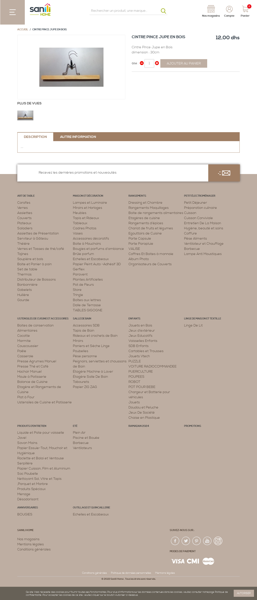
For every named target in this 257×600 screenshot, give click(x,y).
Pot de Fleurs (83, 284)
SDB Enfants (138, 346)
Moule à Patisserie (31, 377)
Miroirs (78, 341)
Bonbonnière (27, 284)
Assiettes (24, 213)
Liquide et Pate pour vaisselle (40, 432)
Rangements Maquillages (148, 208)
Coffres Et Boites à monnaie (150, 254)
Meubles (79, 213)
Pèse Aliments (195, 238)
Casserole (25, 356)
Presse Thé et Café (33, 366)
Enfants (134, 318)
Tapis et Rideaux (86, 218)
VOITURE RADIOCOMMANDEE (152, 366)
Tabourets (81, 382)
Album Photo (138, 259)
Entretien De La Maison (202, 223)
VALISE (134, 249)
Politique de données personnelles (131, 573)
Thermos (24, 274)
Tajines (22, 254)
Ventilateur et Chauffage (204, 243)
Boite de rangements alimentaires (155, 213)
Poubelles (80, 351)
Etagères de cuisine (144, 218)
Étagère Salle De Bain (90, 377)
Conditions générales (34, 549)
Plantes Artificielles (88, 279)
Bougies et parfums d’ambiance (98, 249)
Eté (75, 426)
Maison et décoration (88, 196)
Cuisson (190, 213)
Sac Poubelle (27, 473)
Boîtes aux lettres (87, 300)
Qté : (135, 63)
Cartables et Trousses (146, 351)
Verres (22, 208)
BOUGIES (24, 514)
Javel (21, 438)
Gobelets (24, 290)
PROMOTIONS (192, 426)
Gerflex (79, 269)
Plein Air (79, 432)
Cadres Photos (84, 228)
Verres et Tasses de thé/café (40, 249)
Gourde (23, 300)
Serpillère (25, 463)
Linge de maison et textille (202, 318)
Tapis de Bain (83, 330)
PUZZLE (134, 361)
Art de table (26, 196)
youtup (207, 541)
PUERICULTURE (140, 371)
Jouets (134, 402)
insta (218, 541)
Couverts (24, 218)
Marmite (24, 341)
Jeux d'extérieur (141, 330)
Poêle (21, 351)
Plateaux (24, 223)
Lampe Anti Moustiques (203, 254)
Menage (23, 494)
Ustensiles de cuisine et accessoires (43, 318)
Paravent (80, 274)
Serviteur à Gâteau (32, 238)
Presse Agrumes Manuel (36, 361)
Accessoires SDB (86, 325)
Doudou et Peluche (143, 407)
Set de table (27, 269)
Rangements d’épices (145, 223)
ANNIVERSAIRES (27, 507)
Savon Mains (27, 443)
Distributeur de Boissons (36, 279)
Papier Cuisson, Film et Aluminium (43, 468)
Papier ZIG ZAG (85, 387)
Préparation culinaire (200, 208)
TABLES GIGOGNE (87, 310)
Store (77, 290)
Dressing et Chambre (145, 202)
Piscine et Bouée (86, 438)
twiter (186, 541)
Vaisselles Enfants (142, 341)
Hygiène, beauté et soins (203, 228)
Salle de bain (82, 318)
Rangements (137, 196)
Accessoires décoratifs (91, 238)
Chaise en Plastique (144, 418)
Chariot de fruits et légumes (150, 228)
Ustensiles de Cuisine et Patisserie (44, 402)
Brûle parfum (83, 254)
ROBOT (134, 382)
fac (175, 541)
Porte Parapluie (140, 243)
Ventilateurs (82, 448)
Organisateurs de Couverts (150, 264)
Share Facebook (136, 76)
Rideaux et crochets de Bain (95, 336)
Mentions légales (30, 544)
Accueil (22, 29)
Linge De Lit (193, 325)
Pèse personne (85, 356)
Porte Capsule (139, 238)
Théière (23, 243)
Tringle (78, 295)
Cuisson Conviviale (198, 218)
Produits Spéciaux (31, 489)
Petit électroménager (199, 196)
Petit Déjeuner (195, 202)
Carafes (23, 202)
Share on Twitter (144, 76)
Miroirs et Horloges (87, 208)
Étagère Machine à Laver (93, 371)
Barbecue (192, 249)
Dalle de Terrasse (87, 305)
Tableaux (80, 223)
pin (196, 541)
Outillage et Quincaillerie (91, 507)
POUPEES (136, 377)
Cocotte (23, 336)
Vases (78, 233)
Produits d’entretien (31, 426)
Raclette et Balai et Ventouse (40, 458)
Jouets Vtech (139, 356)
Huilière (23, 295)
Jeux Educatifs (140, 336)
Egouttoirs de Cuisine (145, 233)
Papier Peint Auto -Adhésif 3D (97, 264)
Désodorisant (27, 499)
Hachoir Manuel (29, 371)
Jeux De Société (141, 412)
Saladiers (24, 228)
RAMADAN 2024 (138, 426)
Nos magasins (28, 539)
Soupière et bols (30, 259)
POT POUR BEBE (141, 387)
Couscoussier (27, 346)
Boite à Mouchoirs (87, 243)
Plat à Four (25, 397)
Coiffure (190, 233)
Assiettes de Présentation (38, 233)
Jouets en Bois (140, 325)
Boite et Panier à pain (34, 264)
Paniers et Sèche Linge (91, 346)
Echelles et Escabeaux (91, 259)
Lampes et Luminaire (90, 202)
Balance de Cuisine (32, 382)
